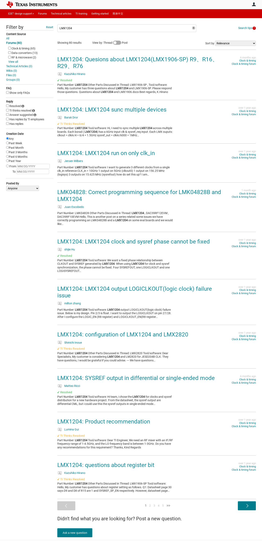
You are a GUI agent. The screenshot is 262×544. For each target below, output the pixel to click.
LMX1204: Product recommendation (103, 421)
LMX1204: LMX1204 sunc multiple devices (111, 109)
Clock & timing (247, 60)
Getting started (99, 13)
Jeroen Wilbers (73, 161)
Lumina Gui (71, 429)
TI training (81, 13)
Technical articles (61, 13)
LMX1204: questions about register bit (105, 465)
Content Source (16, 34)
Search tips (245, 28)
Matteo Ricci (72, 386)
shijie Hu (69, 249)
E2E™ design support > (21, 13)
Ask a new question (75, 532)
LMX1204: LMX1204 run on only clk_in (106, 153)
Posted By (12, 183)
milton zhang (72, 303)
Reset (49, 27)
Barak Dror (71, 117)
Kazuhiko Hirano (74, 74)
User (254, 4)
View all (13, 61)
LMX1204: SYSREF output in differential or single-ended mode (136, 378)
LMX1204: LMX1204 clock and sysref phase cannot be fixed (133, 241)
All (7, 38)
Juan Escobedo (74, 207)
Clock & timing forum (244, 63)
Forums (42, 13)
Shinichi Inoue (73, 342)
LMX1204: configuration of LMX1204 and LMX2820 (122, 334)
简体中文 (118, 13)
